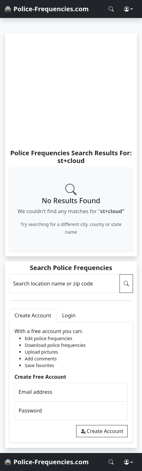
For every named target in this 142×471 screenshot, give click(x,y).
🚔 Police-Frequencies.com (46, 9)
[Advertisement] (71, 91)
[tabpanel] (71, 382)
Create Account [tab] (32, 315)
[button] (128, 9)
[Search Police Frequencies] (111, 9)
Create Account (101, 431)
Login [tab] (68, 315)
